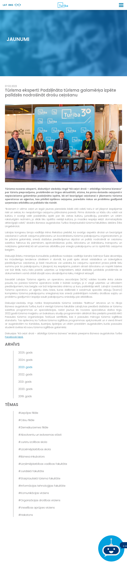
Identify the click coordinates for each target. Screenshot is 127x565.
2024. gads (25, 360)
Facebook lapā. (14, 337)
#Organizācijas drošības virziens (39, 500)
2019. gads (25, 396)
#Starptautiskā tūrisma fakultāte (39, 478)
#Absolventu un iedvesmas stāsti (40, 435)
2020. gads (25, 389)
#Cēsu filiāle (26, 420)
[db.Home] (62, 5)
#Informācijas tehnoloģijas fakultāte (41, 486)
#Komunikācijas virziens (33, 493)
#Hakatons (25, 515)
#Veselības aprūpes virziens (36, 508)
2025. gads (25, 352)
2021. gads (25, 382)
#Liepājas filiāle (28, 413)
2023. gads (25, 367)
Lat (5, 5)
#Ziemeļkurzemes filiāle (33, 427)
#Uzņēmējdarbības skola (34, 449)
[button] (121, 5)
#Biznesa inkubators (31, 456)
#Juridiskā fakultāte (31, 471)
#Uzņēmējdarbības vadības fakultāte (42, 464)
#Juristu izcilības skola (32, 442)
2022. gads (25, 374)
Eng (10, 5)
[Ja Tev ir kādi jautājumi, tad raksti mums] (110, 548)
